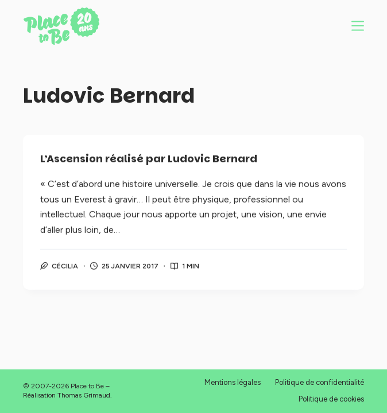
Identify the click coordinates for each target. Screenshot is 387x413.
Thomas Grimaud (83, 395)
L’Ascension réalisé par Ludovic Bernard (148, 159)
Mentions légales (232, 382)
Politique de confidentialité (319, 382)
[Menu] (357, 26)
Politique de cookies (331, 399)
